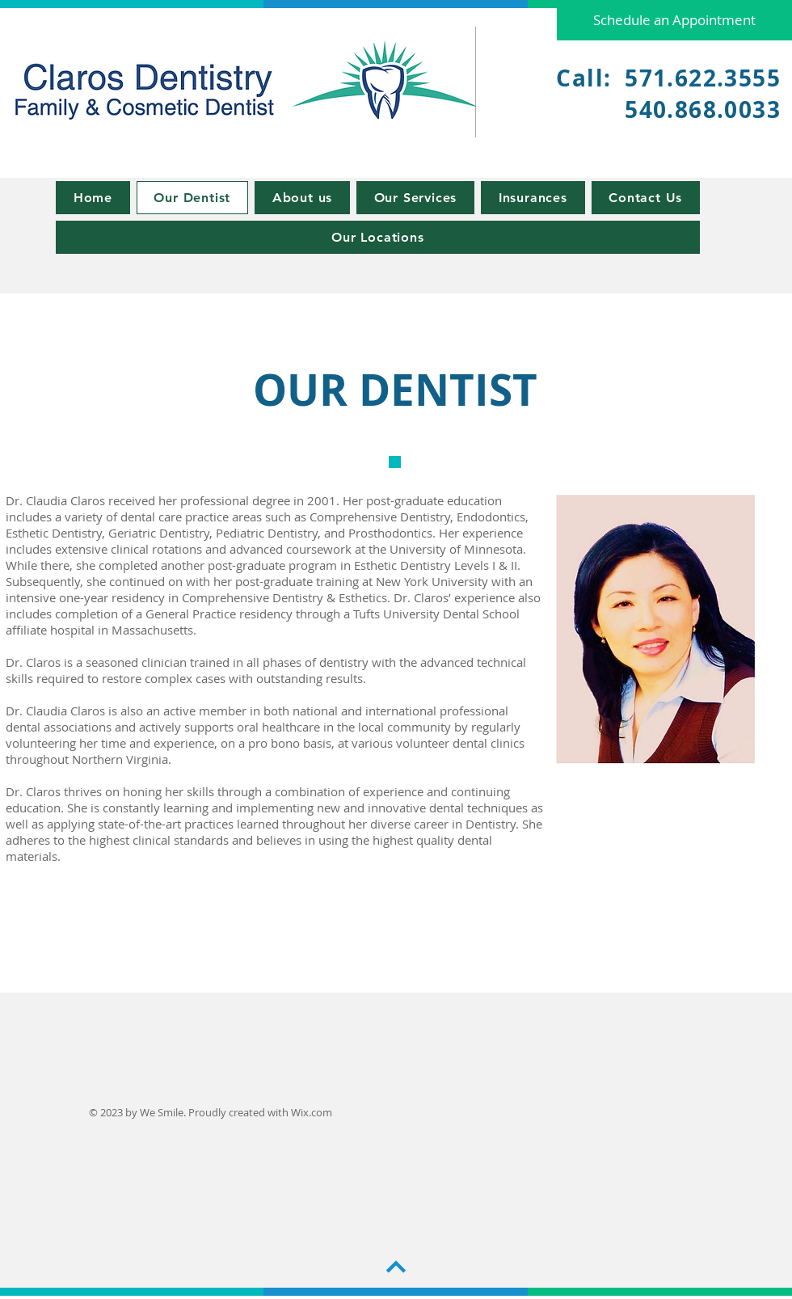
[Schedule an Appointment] (674, 20)
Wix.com (311, 1112)
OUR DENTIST (395, 390)
